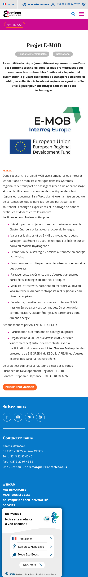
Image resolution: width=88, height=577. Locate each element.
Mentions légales (16, 495)
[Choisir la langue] (9, 4)
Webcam (9, 484)
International (63, 54)
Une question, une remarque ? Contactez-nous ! (35, 467)
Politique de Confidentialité (25, 500)
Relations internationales (32, 54)
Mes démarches (14, 490)
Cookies (9, 505)
